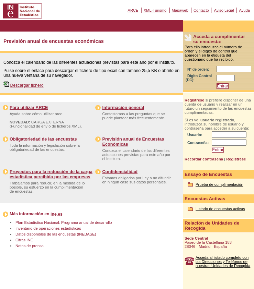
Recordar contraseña (204, 159)
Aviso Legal (224, 10)
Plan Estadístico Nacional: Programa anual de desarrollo (63, 222)
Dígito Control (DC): (199, 78)
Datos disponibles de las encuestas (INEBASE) (55, 234)
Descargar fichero (26, 85)
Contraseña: (198, 143)
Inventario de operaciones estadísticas (48, 228)
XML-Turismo (155, 10)
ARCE (133, 10)
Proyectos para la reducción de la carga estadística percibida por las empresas (51, 174)
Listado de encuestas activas (220, 209)
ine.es (57, 214)
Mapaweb (180, 10)
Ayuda (244, 10)
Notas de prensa (29, 246)
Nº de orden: (198, 69)
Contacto (201, 10)
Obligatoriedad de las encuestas (43, 139)
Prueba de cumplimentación (219, 184)
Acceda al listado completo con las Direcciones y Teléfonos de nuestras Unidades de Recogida (223, 261)
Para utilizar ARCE (29, 107)
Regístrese (194, 100)
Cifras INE (24, 240)
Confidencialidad (119, 171)
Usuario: (194, 135)
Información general (123, 107)
